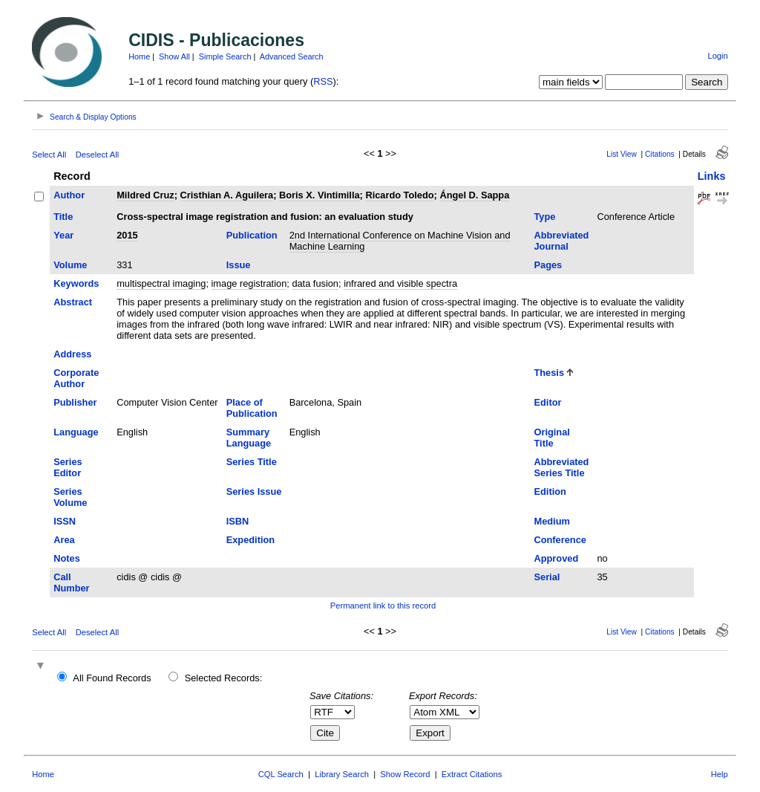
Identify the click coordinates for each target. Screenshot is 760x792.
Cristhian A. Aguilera (227, 195)
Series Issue (254, 491)
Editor (547, 402)
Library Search (342, 774)
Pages (548, 264)
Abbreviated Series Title (561, 467)
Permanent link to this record (383, 605)
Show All (174, 56)
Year (63, 235)
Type (544, 216)
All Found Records (112, 678)
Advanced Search (292, 56)
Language (75, 432)
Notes (66, 558)
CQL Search (281, 774)
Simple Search (225, 56)
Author (69, 195)
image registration (249, 283)
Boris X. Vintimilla (319, 195)
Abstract (72, 302)
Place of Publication (252, 408)
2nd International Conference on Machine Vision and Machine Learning (400, 241)
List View (621, 154)
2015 (127, 235)
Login (717, 55)
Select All (49, 154)
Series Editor (67, 467)
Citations (660, 154)
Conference (560, 539)
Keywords (76, 283)
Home (139, 56)
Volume (70, 264)
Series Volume (70, 497)
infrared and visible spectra (400, 283)
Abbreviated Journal (561, 241)
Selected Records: (224, 678)
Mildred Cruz (145, 195)
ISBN (237, 521)
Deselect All (97, 154)
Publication (252, 235)
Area (63, 539)
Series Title (251, 461)
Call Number (71, 582)
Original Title (551, 437)
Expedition (250, 539)
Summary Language (248, 437)
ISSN (64, 521)
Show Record (405, 774)
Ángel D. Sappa (474, 195)
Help (719, 774)
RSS (322, 81)
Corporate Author (76, 378)
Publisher (74, 402)
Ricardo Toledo (399, 195)
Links (712, 176)
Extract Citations (472, 774)
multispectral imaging (161, 283)
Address (72, 354)
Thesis (549, 372)
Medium (551, 521)
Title (63, 216)
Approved (556, 558)
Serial (547, 576)
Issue (238, 264)
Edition (550, 491)
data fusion (315, 283)
